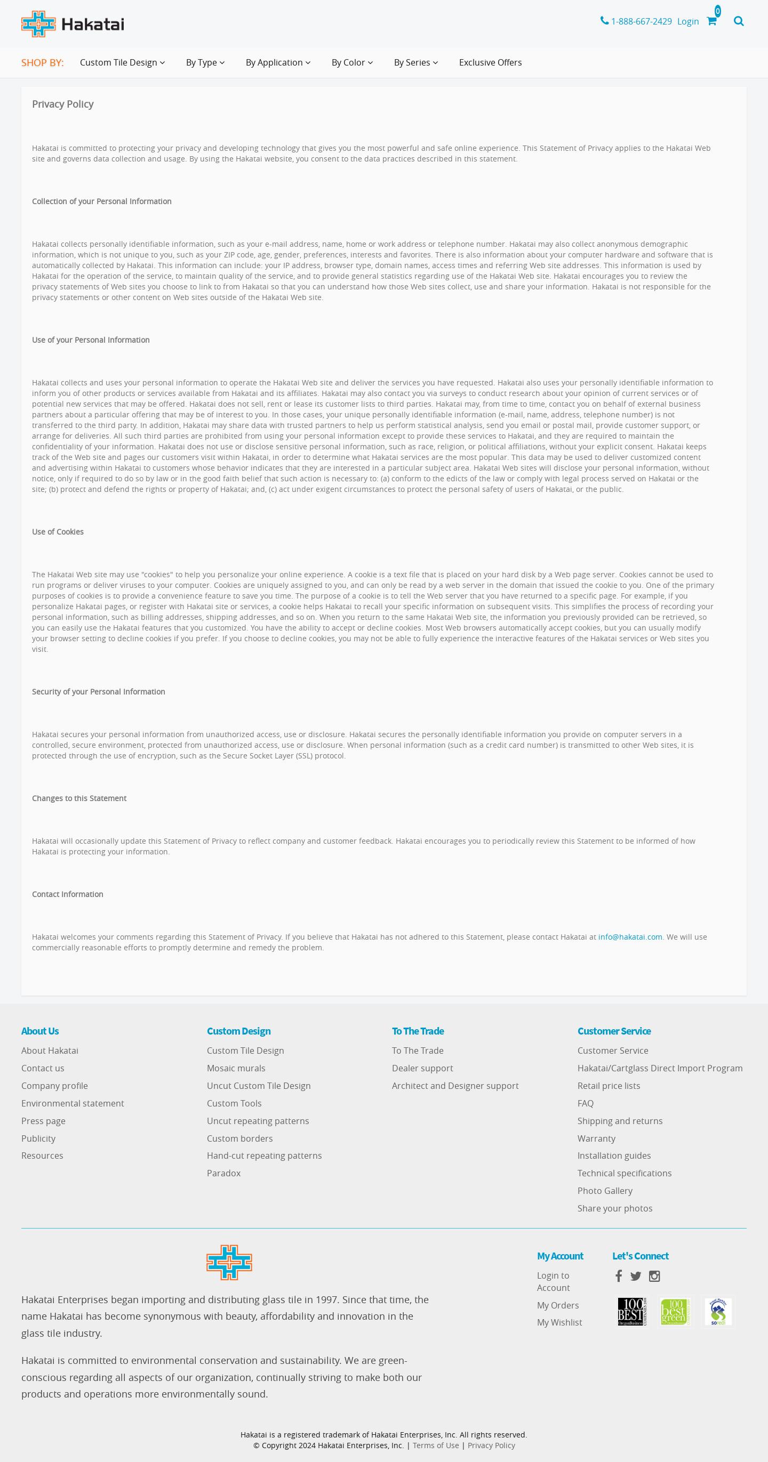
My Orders (558, 1305)
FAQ (586, 1103)
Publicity (38, 1138)
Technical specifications (625, 1173)
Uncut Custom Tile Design (259, 1086)
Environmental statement (72, 1103)
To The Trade (418, 1050)
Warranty (596, 1138)
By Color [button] (354, 66)
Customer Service (613, 1050)
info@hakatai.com (630, 937)
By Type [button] (207, 66)
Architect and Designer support (455, 1086)
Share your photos (615, 1208)
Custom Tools (234, 1103)
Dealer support (422, 1068)
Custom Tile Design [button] (124, 66)
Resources (42, 1155)
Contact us (43, 1068)
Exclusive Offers (490, 62)
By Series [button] (418, 66)
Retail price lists (609, 1086)
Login (688, 21)
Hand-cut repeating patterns (264, 1155)
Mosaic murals (236, 1068)
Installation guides (614, 1155)
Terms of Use (436, 1445)
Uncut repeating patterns (258, 1121)
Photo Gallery (605, 1191)
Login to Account (553, 1282)
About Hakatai (49, 1050)
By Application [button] (280, 66)
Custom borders (240, 1138)
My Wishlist (559, 1322)
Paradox (224, 1173)
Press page (43, 1121)
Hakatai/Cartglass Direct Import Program (660, 1068)
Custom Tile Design (245, 1050)
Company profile (54, 1086)
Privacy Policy (491, 1445)
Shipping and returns (620, 1121)
